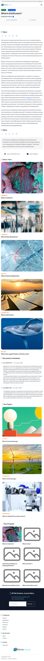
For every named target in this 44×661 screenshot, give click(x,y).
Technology (5, 312)
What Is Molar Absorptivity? (9, 237)
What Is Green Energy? (9, 479)
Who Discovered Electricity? (11, 585)
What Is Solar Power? (7, 315)
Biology (3, 273)
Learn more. (40, 1)
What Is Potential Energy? (10, 441)
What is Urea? (26, 544)
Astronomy (5, 622)
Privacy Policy (4, 658)
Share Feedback (32, 154)
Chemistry (4, 195)
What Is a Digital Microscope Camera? (13, 516)
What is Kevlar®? (27, 563)
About (4, 636)
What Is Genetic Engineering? (10, 276)
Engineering (6, 476)
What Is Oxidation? (7, 198)
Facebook (5, 645)
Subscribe (30, 604)
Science (4, 618)
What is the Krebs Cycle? (30, 585)
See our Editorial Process (12, 154)
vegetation (29, 97)
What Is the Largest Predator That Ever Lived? (15, 354)
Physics (4, 438)
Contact (4, 638)
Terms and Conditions (12, 658)
